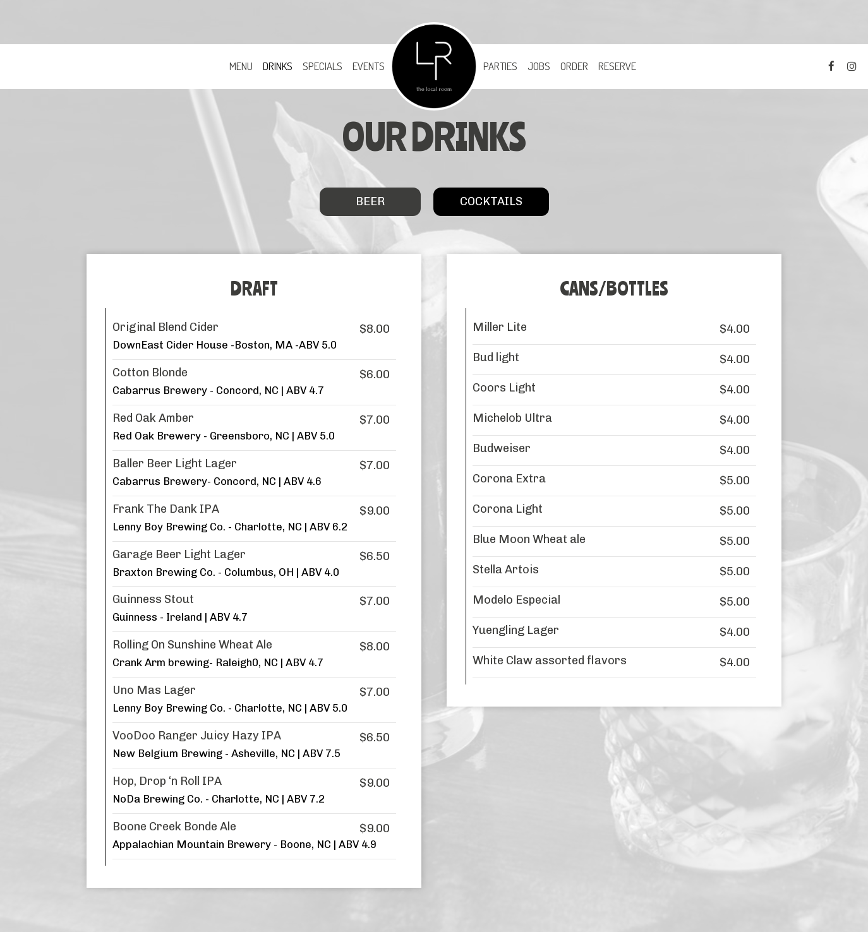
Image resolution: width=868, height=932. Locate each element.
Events (369, 66)
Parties (500, 66)
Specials (322, 66)
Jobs (538, 66)
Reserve (617, 66)
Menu (241, 66)
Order (574, 66)
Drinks (277, 66)
